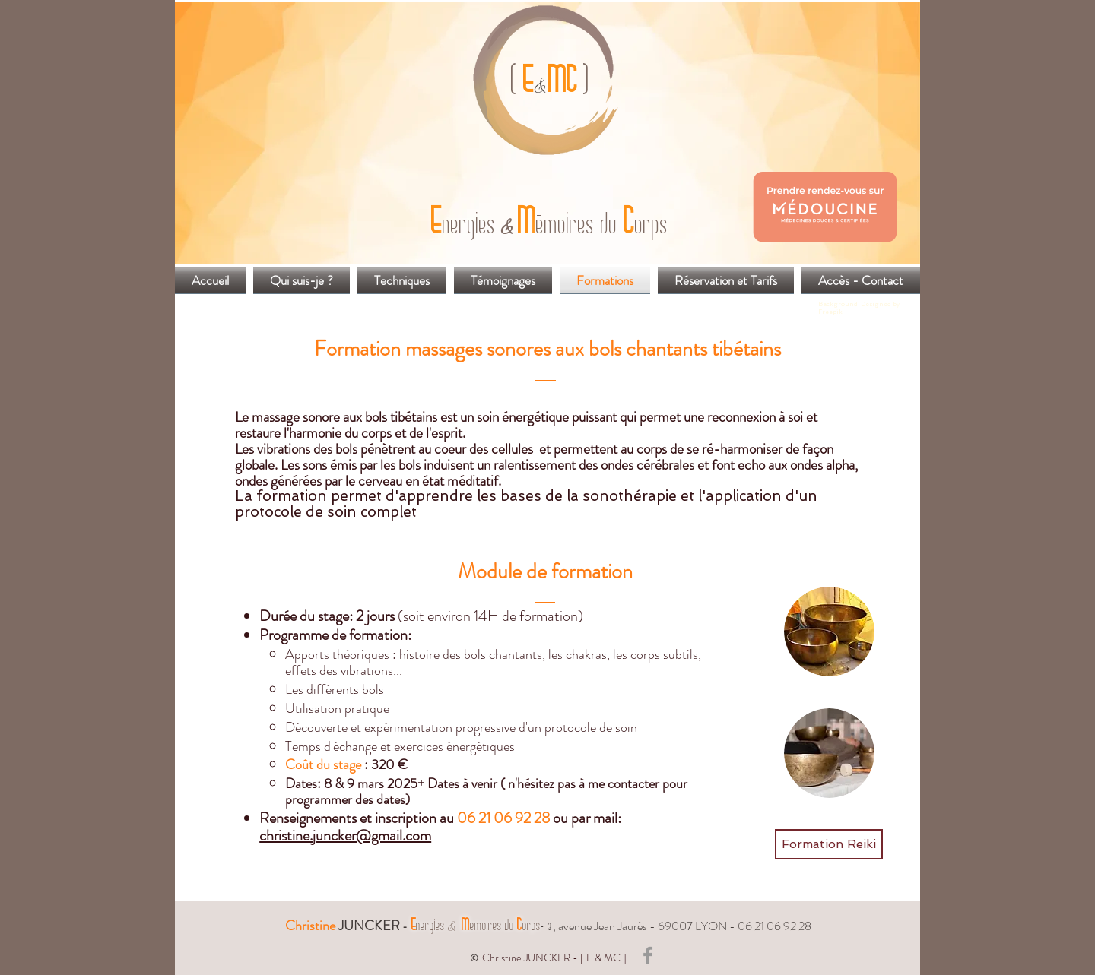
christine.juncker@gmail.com (345, 836)
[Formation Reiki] (829, 844)
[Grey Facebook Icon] (647, 955)
